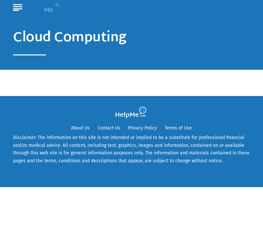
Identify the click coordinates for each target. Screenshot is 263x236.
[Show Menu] (17, 6)
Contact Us (109, 128)
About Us (80, 128)
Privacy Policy (142, 128)
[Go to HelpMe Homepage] (46, 7)
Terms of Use (178, 128)
